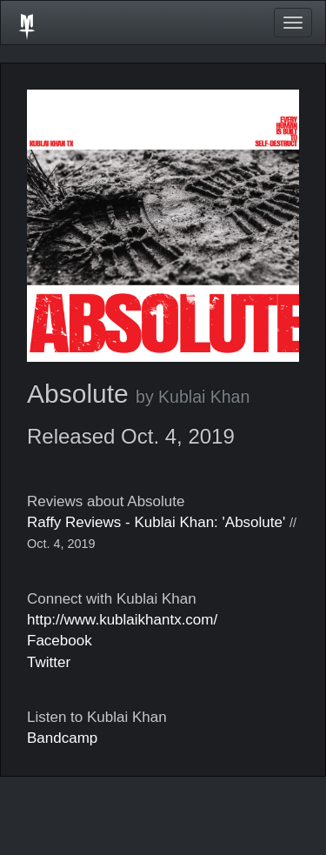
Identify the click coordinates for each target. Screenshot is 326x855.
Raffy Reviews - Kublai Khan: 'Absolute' (156, 522)
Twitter (48, 662)
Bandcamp (62, 738)
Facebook (59, 640)
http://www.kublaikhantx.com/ (122, 619)
